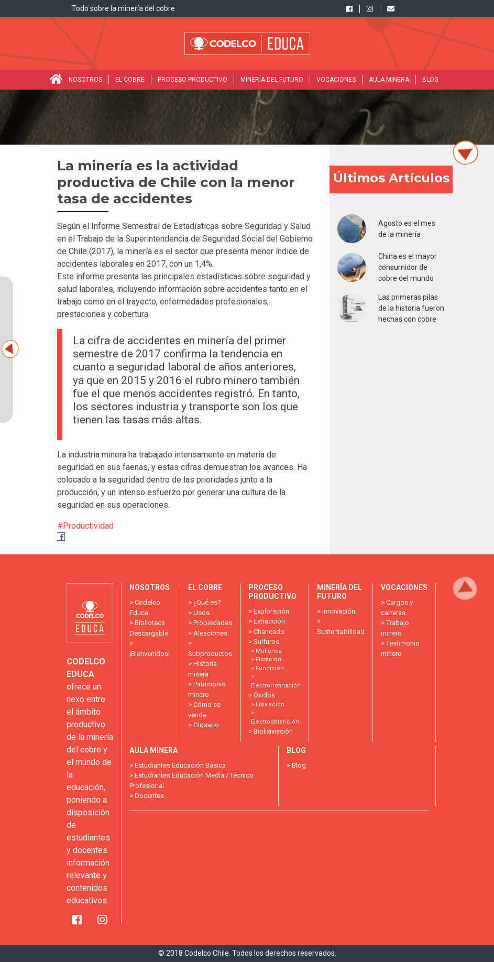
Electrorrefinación (276, 685)
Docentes (149, 796)
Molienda (269, 651)
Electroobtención (275, 721)
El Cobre (130, 79)
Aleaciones (210, 633)
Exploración (271, 611)
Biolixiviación (273, 731)
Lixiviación (270, 704)
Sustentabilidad (341, 632)
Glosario (206, 725)
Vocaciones (336, 79)
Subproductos (210, 654)
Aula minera (389, 79)
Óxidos (264, 695)
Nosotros (85, 79)
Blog (430, 79)
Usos (201, 613)
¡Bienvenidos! (149, 654)
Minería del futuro (271, 79)
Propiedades (212, 623)
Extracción (269, 621)
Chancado (269, 632)
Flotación (268, 659)
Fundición (270, 668)
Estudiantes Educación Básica (180, 765)
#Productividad (86, 526)
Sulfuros (266, 642)
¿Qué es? (207, 602)
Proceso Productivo (192, 79)
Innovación (338, 611)
